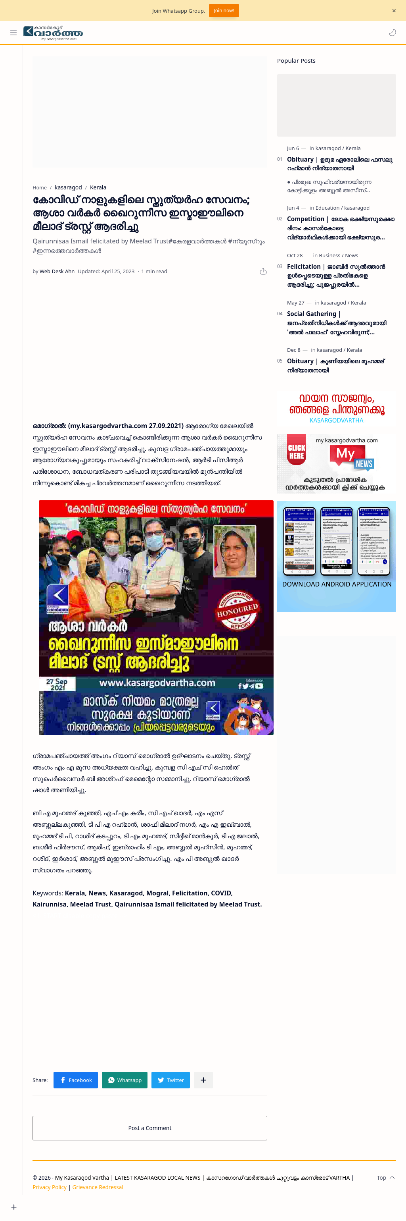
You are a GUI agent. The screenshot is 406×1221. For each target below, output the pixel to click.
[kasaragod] (330, 148)
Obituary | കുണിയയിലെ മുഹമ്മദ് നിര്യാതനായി (335, 366)
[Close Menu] (393, 10)
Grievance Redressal (104, 1204)
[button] (392, 33)
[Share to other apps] (210, 1096)
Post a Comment (153, 1144)
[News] (351, 256)
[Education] (329, 208)
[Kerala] (352, 148)
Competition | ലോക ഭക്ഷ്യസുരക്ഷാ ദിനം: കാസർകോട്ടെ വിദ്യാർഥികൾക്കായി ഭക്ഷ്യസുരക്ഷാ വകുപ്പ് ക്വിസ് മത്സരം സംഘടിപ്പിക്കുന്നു (341, 229)
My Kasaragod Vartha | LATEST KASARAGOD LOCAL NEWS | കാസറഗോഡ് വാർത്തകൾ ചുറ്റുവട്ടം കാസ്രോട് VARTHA (209, 1194)
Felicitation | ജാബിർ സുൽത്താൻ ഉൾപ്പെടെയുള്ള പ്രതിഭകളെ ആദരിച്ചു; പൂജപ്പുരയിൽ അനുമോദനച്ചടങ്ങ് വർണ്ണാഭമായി (336, 276)
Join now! (224, 10)
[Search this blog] (164, 32)
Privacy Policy (57, 1204)
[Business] (331, 256)
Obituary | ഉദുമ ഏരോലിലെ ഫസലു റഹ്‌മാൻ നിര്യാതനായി (340, 164)
